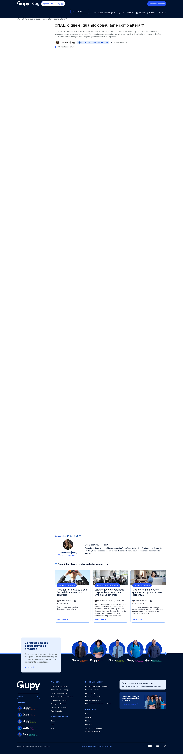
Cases (88, 11)
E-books (88, 714)
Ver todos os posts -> (67, 556)
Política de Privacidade (88, 746)
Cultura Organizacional (59, 700)
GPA (52, 724)
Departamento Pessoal (59, 693)
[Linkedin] (157, 746)
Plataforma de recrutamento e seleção (98, 704)
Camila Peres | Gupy (67, 43)
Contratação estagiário (93, 700)
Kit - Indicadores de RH (93, 690)
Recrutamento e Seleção (59, 686)
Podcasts (88, 724)
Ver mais (30, 667)
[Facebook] (143, 746)
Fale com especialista (130, 704)
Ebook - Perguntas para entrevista (96, 686)
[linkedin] (68, 536)
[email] (77, 536)
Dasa (53, 721)
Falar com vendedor (157, 4)
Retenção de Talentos (58, 704)
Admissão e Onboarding (59, 690)
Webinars (88, 717)
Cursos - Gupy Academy (93, 728)
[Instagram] (165, 746)
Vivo (52, 728)
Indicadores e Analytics (59, 707)
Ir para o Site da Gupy (53, 4)
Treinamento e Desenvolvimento (62, 697)
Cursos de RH (90, 693)
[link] (80, 536)
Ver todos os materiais (92, 731)
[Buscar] (157, 11)
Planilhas (88, 721)
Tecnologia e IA (56, 711)
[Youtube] (150, 746)
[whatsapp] (71, 536)
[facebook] (74, 536)
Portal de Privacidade (105, 746)
